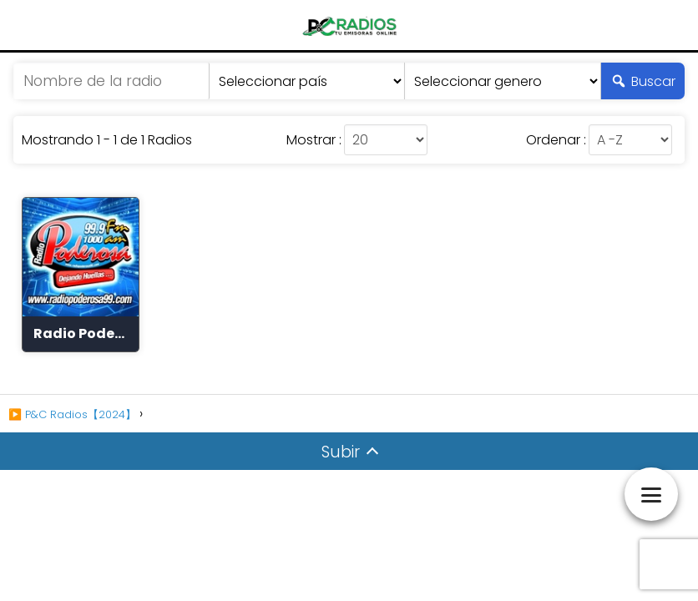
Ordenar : (556, 140)
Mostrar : (313, 140)
